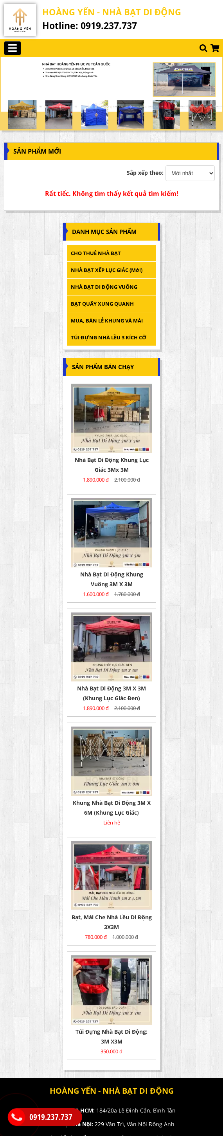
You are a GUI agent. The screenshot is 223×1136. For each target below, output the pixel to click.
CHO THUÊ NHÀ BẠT (96, 253)
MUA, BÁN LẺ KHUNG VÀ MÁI (107, 320)
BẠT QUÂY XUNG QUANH (102, 303)
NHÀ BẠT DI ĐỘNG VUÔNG (104, 286)
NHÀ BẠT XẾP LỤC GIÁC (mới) (106, 270)
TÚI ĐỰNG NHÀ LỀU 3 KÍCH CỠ (108, 337)
